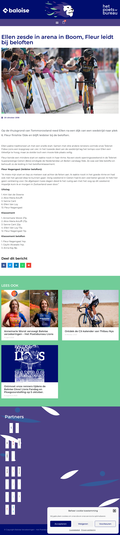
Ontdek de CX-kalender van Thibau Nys (89, 331)
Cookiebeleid (74, 530)
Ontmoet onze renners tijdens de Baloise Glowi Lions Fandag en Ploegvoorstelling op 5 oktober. (25, 389)
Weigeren (83, 524)
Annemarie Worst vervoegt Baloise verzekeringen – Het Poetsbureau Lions (28, 333)
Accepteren (61, 524)
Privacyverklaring (88, 530)
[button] (114, 510)
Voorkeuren (105, 524)
